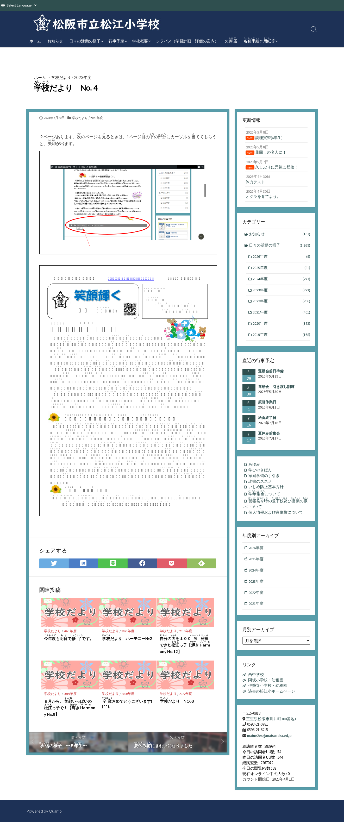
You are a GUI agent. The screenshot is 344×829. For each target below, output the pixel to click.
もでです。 (69, 638)
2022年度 (186, 694)
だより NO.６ (177, 701)
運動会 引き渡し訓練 (276, 390)
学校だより (62, 77)
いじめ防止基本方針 (266, 491)
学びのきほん (260, 474)
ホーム (35, 41)
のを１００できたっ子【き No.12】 (185, 644)
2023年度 (85, 77)
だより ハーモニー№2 (127, 638)
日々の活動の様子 (85, 41)
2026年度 (281, 259)
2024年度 (281, 282)
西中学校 (256, 681)
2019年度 (186, 631)
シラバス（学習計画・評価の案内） (187, 41)
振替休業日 (267, 406)
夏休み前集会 (269, 437)
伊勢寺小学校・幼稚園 (267, 692)
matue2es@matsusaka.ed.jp (270, 742)
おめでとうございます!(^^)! (127, 703)
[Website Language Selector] (21, 5)
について (265, 498)
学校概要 (140, 41)
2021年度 (70, 631)
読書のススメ (260, 485)
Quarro (55, 817)
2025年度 (281, 270)
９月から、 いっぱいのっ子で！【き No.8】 (70, 707)
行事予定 (116, 41)
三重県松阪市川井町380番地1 (271, 725)
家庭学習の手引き (264, 480)
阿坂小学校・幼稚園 (265, 686)
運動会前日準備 (271, 375)
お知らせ (55, 41)
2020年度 (128, 694)
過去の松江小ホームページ (271, 697)
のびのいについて (276, 508)
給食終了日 (267, 421)
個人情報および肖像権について (275, 518)
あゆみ (254, 468)
